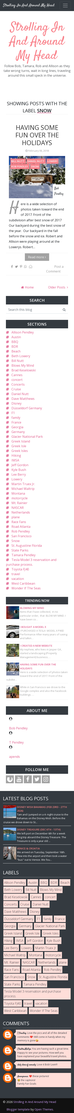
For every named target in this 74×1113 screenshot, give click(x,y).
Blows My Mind (22, 365)
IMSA (15, 460)
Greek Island (20, 441)
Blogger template (18, 1109)
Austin (16, 337)
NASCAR (17, 507)
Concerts (18, 384)
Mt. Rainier (19, 503)
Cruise (16, 389)
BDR (14, 346)
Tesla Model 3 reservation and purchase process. (32, 993)
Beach (16, 351)
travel (15, 574)
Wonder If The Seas (26, 588)
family (15, 417)
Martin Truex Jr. (23, 484)
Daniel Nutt (36, 161)
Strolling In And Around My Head (37, 41)
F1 (13, 413)
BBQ (14, 342)
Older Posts (57, 287)
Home (29, 287)
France (16, 422)
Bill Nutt (18, 161)
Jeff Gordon (19, 465)
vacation (17, 579)
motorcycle (19, 498)
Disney (16, 403)
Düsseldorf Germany (26, 408)
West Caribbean (23, 583)
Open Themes (44, 1109)
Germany (18, 432)
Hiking (16, 455)
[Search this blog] (33, 310)
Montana (18, 493)
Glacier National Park (27, 436)
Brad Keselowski (23, 370)
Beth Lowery (20, 356)
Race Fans (18, 522)
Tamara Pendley (23, 555)
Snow (35, 166)
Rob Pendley (20, 166)
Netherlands (20, 512)
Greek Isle (18, 446)
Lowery (52, 161)
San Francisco (21, 536)
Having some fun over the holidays (37, 135)
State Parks (19, 550)
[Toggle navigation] (65, 5)
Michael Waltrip (23, 489)
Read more (37, 257)
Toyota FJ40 (20, 569)
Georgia (17, 427)
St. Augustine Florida (26, 545)
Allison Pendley (22, 332)
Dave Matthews (23, 398)
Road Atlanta (20, 526)
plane (15, 517)
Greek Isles (19, 451)
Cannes (16, 375)
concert (16, 380)
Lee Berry (18, 474)
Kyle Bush (18, 470)
